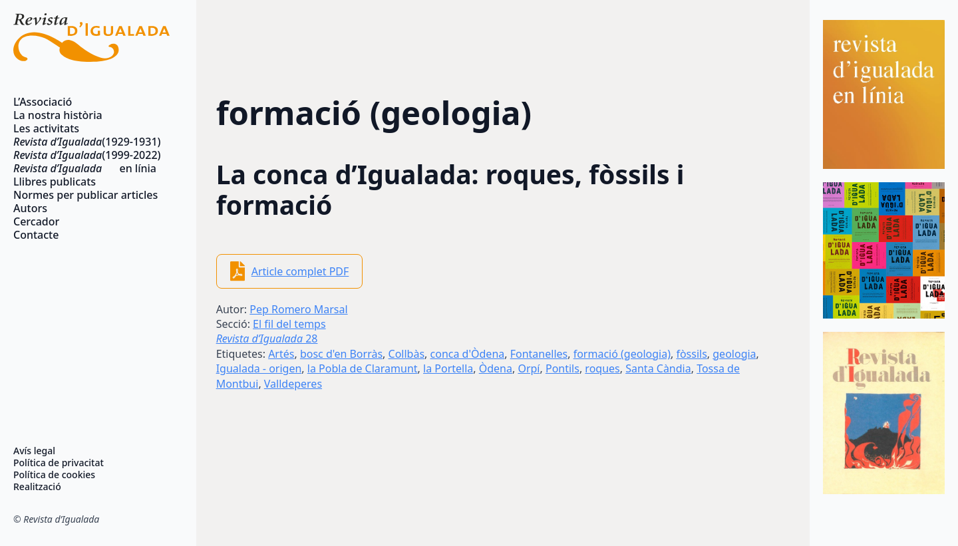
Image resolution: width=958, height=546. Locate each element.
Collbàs (407, 353)
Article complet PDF (300, 271)
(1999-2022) (87, 155)
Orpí (529, 368)
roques (602, 368)
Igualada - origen (259, 368)
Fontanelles (538, 353)
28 (267, 338)
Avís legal (34, 451)
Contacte (36, 234)
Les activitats (46, 128)
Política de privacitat (58, 463)
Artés (281, 353)
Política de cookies (54, 475)
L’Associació (42, 101)
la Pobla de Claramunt (362, 368)
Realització (37, 487)
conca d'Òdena (467, 353)
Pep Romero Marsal (298, 309)
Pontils (562, 368)
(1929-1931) (87, 141)
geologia (734, 353)
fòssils (691, 353)
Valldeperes (293, 383)
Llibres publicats (54, 181)
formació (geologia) (622, 353)
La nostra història (57, 115)
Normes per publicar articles (85, 195)
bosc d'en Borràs (341, 353)
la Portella (448, 368)
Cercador (36, 221)
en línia (84, 168)
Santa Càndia (658, 368)
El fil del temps (289, 324)
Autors (30, 208)
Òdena (495, 368)
